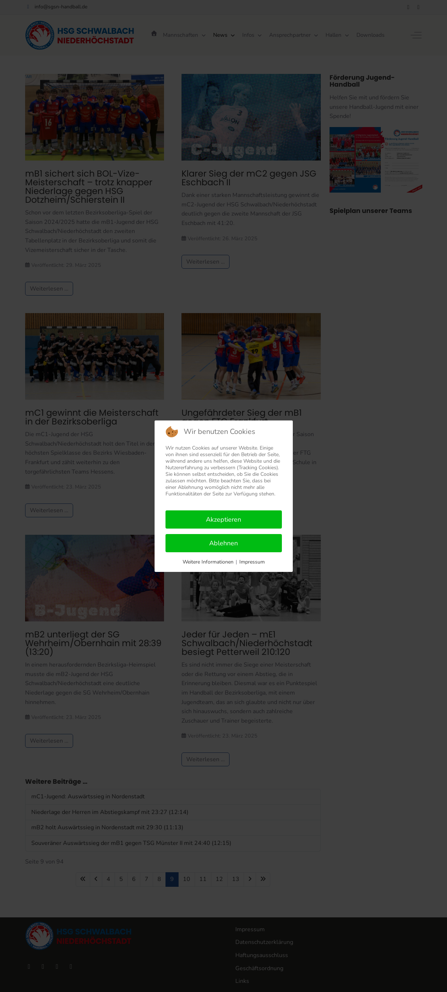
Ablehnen (223, 543)
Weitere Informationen (208, 561)
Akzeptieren (223, 519)
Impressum (252, 561)
